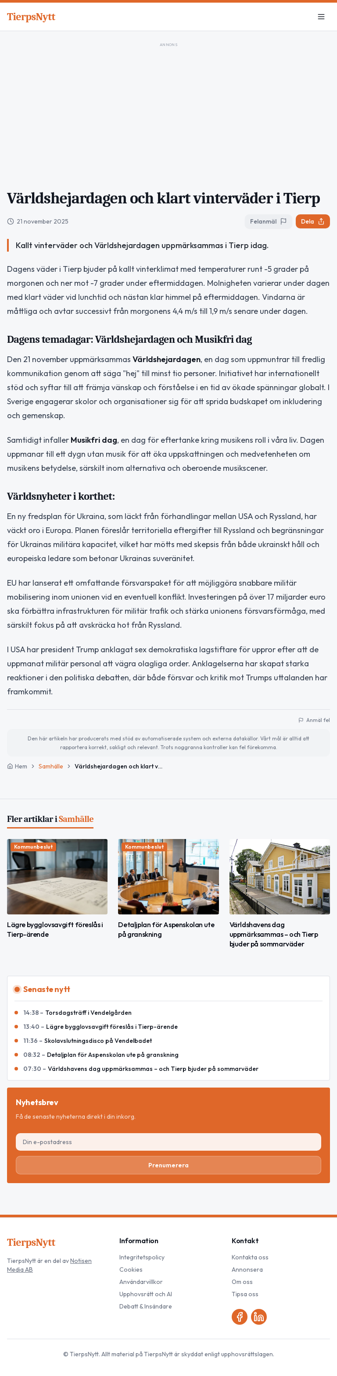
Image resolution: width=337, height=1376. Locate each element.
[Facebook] (239, 1317)
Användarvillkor (141, 1282)
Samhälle (51, 766)
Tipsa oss (245, 1294)
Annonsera (247, 1269)
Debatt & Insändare (145, 1306)
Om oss (242, 1282)
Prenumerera (168, 1165)
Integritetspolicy (142, 1257)
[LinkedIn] (259, 1317)
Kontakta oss (250, 1257)
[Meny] (321, 16)
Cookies (131, 1269)
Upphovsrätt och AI (145, 1294)
